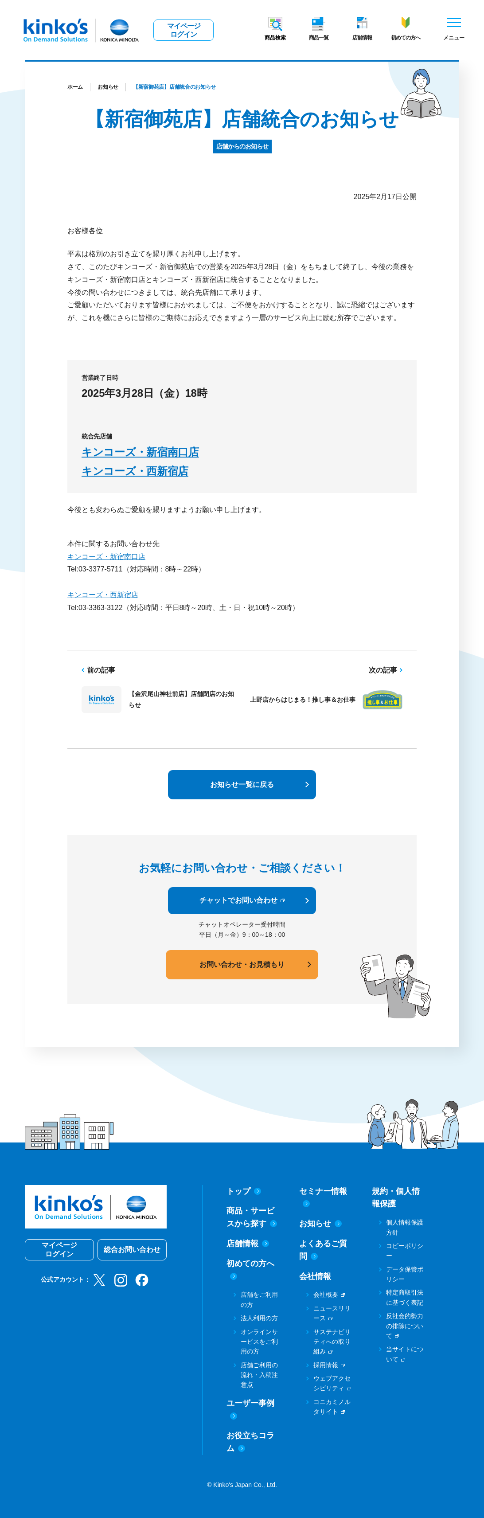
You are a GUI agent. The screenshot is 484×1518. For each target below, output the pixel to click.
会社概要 (325, 1294)
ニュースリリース (332, 1313)
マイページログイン (183, 30)
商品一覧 (318, 38)
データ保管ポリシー (404, 1274)
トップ (243, 1191)
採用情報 (325, 1365)
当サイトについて (404, 1354)
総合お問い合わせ (132, 1249)
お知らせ (108, 87)
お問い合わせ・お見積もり (242, 964)
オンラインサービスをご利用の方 (259, 1341)
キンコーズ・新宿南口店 (140, 452)
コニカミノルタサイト (332, 1406)
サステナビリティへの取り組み (332, 1341)
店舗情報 (362, 38)
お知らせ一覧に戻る (242, 784)
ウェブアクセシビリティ (332, 1383)
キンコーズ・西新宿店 (135, 471)
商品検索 (275, 38)
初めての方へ (405, 38)
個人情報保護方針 (404, 1227)
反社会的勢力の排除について (404, 1325)
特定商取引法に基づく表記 (404, 1297)
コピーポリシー (404, 1250)
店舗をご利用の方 (259, 1299)
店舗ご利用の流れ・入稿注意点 (259, 1375)
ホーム (75, 87)
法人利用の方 (259, 1318)
